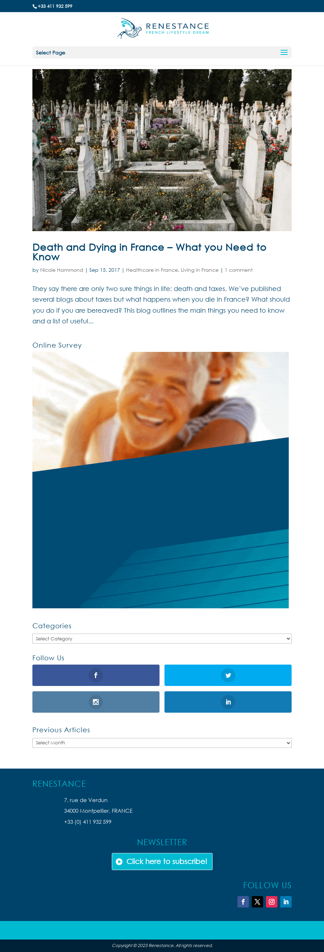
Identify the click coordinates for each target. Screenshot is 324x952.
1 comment (239, 269)
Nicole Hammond (61, 269)
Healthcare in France (152, 269)
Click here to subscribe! (166, 861)
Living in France (200, 269)
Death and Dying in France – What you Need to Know (149, 251)
